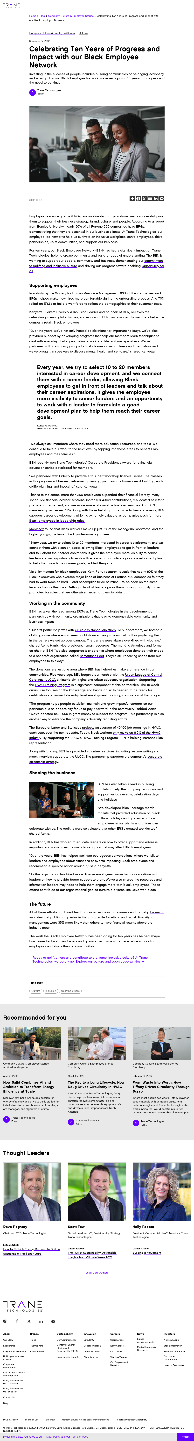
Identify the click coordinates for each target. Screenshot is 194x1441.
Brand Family (37, 1352)
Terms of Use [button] (79, 1436)
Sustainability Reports (68, 1358)
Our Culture (116, 1352)
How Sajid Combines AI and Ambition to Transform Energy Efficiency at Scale (28, 1087)
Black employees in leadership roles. (57, 521)
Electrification (91, 1358)
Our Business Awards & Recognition (14, 1375)
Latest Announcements (145, 1342)
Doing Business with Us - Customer (13, 1383)
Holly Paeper (143, 1227)
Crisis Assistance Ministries (95, 630)
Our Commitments (66, 1341)
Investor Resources (174, 1366)
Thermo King (36, 1346)
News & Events (171, 1341)
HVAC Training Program (52, 685)
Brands (34, 1335)
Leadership (9, 1346)
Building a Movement (147, 1253)
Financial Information (175, 1352)
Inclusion (50, 991)
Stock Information (173, 1346)
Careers (115, 1335)
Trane (33, 1341)
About (6, 1335)
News (140, 1335)
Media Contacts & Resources (146, 1350)
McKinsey (36, 529)
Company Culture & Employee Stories (52, 33)
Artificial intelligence (15, 1067)
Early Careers (117, 1346)
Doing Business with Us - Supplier (13, 1391)
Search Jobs (117, 1341)
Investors (169, 1335)
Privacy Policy (10, 1420)
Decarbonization (92, 1346)
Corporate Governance (9, 1367)
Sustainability (65, 1335)
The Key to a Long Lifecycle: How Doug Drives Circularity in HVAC (96, 1084)
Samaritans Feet (92, 656)
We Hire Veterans (119, 1358)
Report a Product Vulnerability (131, 1420)
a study (38, 293)
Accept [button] (185, 1436)
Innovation (90, 1335)
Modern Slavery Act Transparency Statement (85, 1420)
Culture (83, 33)
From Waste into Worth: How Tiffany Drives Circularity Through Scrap (161, 1087)
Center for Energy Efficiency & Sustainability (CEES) (67, 1349)
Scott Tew (76, 1227)
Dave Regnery (15, 1227)
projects (88, 728)
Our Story (8, 1341)
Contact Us (9, 1398)
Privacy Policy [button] (52, 1436)
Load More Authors (97, 1273)
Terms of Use (32, 1420)
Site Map (50, 1420)
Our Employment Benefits (119, 1365)
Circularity (74, 1067)
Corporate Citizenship (14, 1352)
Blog (5, 1404)
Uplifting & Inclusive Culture (13, 1359)
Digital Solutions (92, 1352)
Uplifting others (70, 991)
